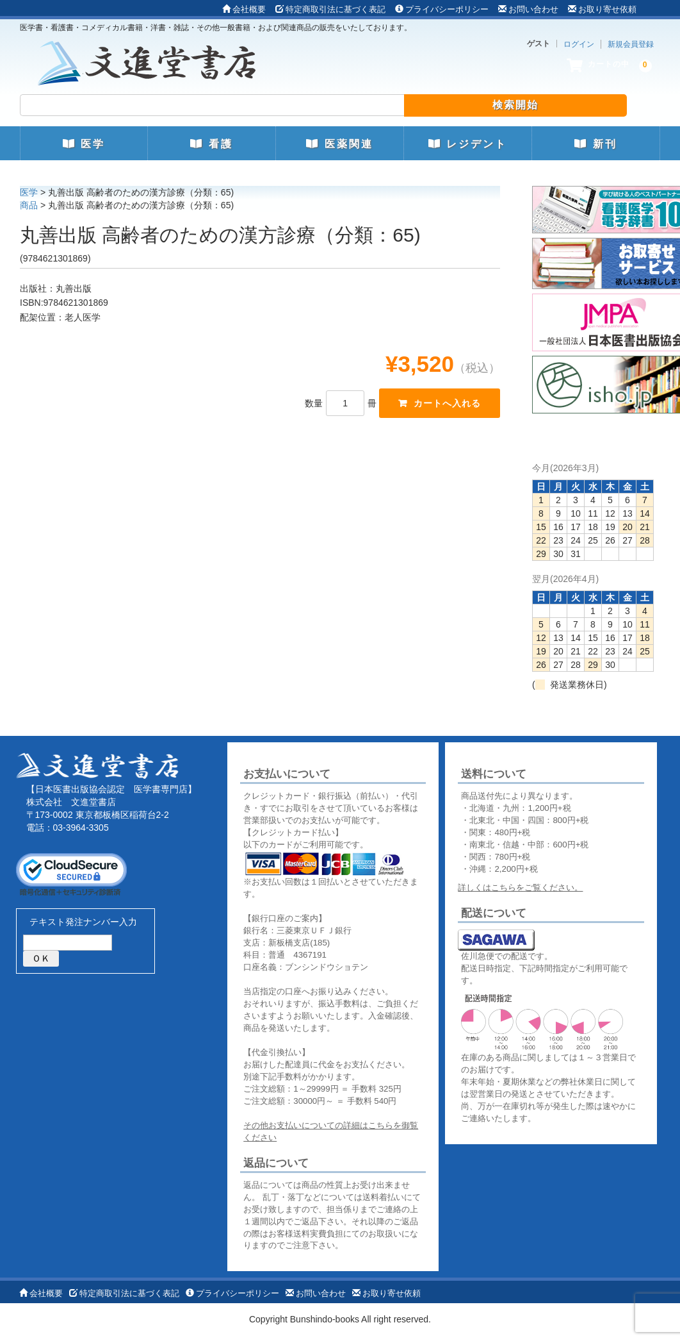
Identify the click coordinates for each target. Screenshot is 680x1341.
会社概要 (244, 9)
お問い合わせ (528, 9)
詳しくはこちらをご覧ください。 (520, 887)
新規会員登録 (631, 44)
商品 (29, 205)
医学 (84, 143)
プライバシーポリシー (442, 9)
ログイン (578, 44)
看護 (211, 143)
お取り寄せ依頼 (602, 9)
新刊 (595, 143)
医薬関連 (339, 143)
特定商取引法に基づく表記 (330, 9)
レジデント (467, 143)
